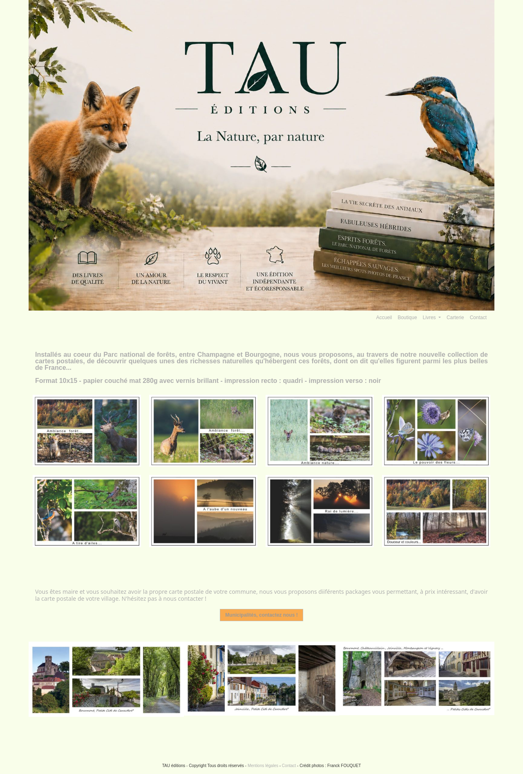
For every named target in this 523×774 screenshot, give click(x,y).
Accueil (384, 317)
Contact (478, 317)
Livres (430, 317)
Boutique (407, 317)
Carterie (455, 317)
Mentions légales (263, 765)
